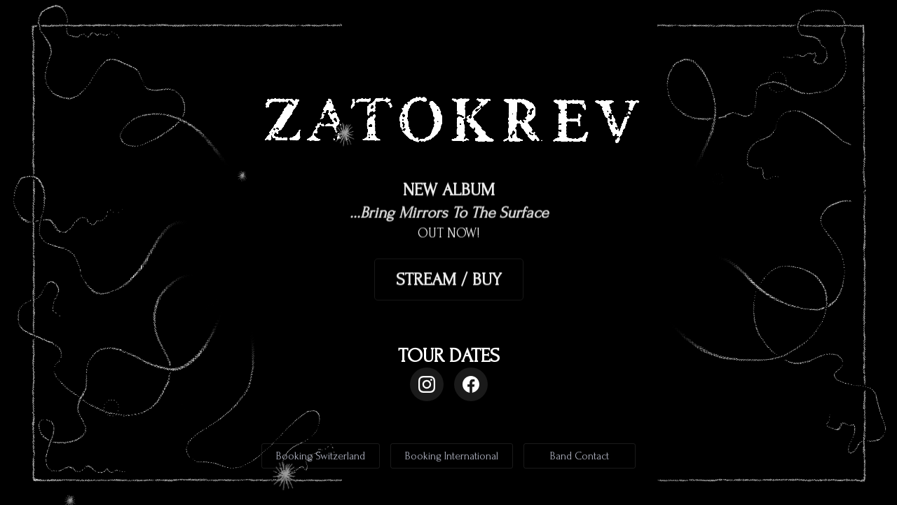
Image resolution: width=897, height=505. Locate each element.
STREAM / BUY (449, 280)
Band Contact (579, 456)
